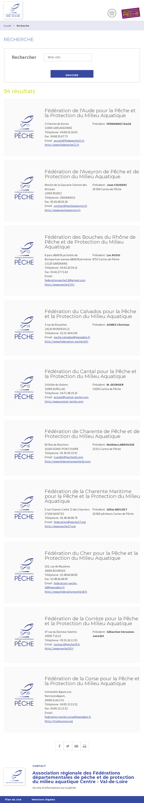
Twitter (68, 746)
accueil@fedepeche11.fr (69, 140)
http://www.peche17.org (60, 526)
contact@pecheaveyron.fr (70, 206)
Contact (39, 766)
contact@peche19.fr (67, 644)
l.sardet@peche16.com (68, 457)
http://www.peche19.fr (59, 648)
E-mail (76, 746)
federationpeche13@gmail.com (65, 280)
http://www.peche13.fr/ (59, 284)
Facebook (59, 746)
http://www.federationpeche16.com (68, 461)
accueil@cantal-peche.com (71, 397)
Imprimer (84, 746)
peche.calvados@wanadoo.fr (72, 337)
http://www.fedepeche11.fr (62, 145)
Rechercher (24, 57)
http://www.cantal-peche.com (64, 401)
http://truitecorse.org (59, 721)
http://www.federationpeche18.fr (66, 591)
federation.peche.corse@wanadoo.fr (68, 717)
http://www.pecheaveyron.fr (63, 210)
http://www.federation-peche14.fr (66, 341)
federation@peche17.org (70, 522)
